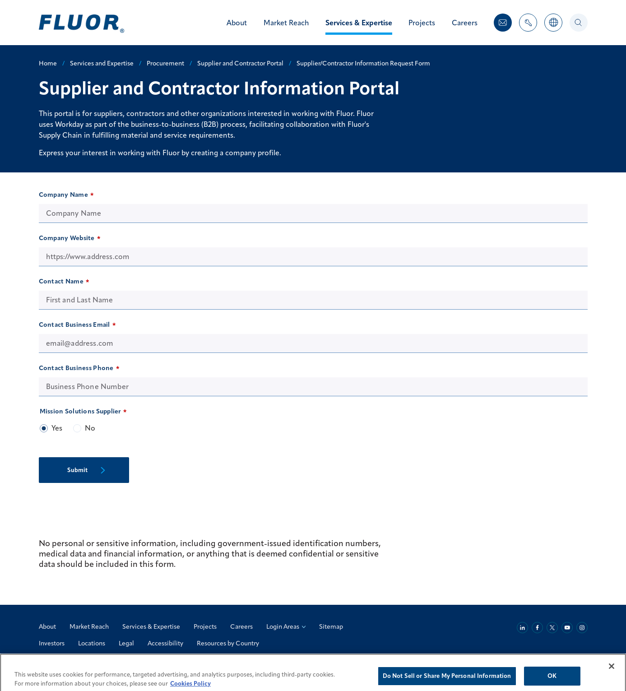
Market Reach (89, 626)
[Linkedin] (522, 627)
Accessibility (165, 643)
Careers (241, 626)
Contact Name (61, 281)
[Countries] (553, 27)
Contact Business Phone (76, 368)
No (90, 427)
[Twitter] (552, 627)
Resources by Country (228, 643)
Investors (52, 643)
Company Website (67, 238)
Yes (56, 427)
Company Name (63, 194)
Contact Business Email (74, 324)
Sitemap (331, 626)
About (47, 626)
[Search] (579, 23)
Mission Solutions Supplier (80, 411)
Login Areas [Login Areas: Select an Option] (286, 626)
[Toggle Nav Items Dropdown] (528, 27)
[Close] (611, 672)
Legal (126, 643)
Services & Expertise (151, 626)
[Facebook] (537, 627)
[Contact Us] (503, 23)
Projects (205, 626)
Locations (91, 643)
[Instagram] (582, 627)
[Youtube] (567, 627)
